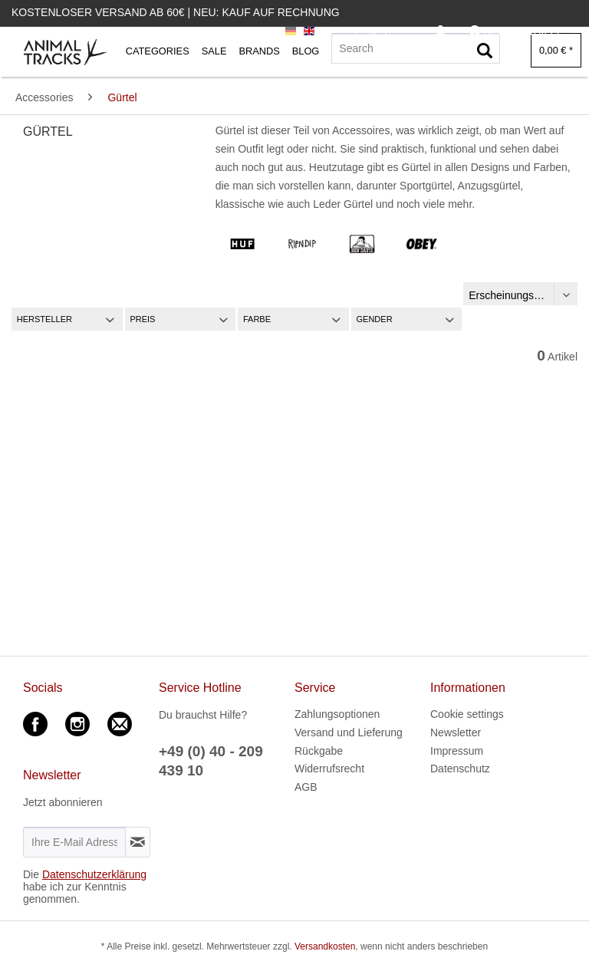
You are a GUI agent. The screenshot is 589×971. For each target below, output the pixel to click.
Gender (375, 319)
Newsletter (455, 732)
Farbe (257, 319)
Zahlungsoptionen (337, 714)
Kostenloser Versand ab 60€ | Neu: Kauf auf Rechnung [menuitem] (176, 12)
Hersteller (44, 319)
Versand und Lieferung (348, 732)
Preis (142, 319)
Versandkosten (324, 946)
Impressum (456, 751)
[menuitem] (440, 31)
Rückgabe (318, 751)
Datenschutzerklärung (94, 874)
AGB (306, 787)
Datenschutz (460, 768)
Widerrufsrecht (329, 768)
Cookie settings (467, 714)
